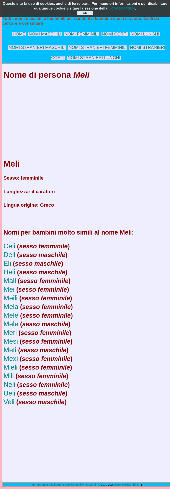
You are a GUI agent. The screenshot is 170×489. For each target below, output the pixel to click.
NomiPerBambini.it (128, 484)
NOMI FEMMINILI (82, 34)
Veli (9, 402)
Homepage (39, 484)
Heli (9, 272)
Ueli (9, 393)
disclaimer (55, 484)
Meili (10, 298)
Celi (9, 246)
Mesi (10, 341)
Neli (9, 384)
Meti (9, 350)
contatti (91, 484)
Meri (10, 332)
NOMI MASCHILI (45, 34)
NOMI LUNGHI (145, 34)
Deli (9, 255)
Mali (9, 281)
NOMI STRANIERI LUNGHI (94, 57)
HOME (19, 34)
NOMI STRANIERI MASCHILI (37, 47)
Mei (9, 289)
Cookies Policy (121, 8)
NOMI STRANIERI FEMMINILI (98, 47)
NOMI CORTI (115, 34)
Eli (7, 263)
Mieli (10, 367)
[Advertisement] (85, 115)
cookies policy (74, 484)
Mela (10, 306)
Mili (8, 376)
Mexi (10, 358)
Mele (10, 315)
